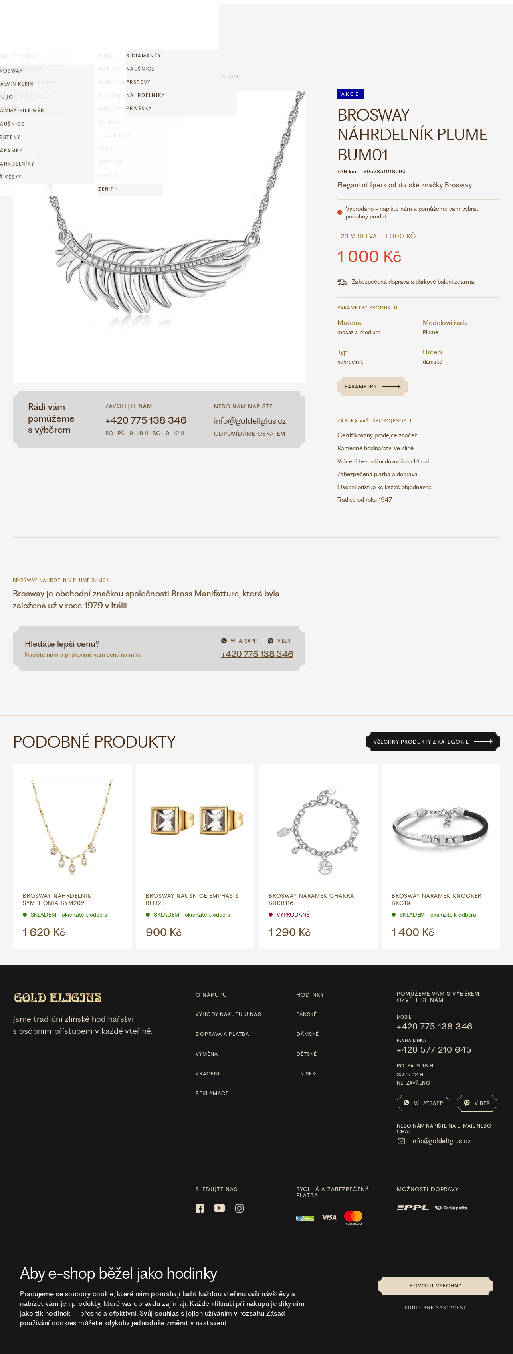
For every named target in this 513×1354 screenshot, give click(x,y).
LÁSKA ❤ (204, 26)
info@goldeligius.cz (250, 398)
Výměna (207, 1031)
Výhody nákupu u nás (228, 991)
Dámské (307, 1011)
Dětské (306, 1031)
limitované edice (158, 26)
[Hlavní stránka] (256, 26)
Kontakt (489, 29)
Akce (124, 27)
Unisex (306, 1051)
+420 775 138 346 (146, 397)
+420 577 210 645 (434, 1027)
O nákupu (211, 972)
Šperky (96, 25)
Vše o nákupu (443, 29)
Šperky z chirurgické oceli (73, 54)
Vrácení (208, 1051)
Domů (20, 54)
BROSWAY (131, 54)
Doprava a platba (222, 1011)
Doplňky (62, 25)
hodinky (310, 972)
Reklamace (212, 1070)
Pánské (306, 991)
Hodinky (26, 25)
